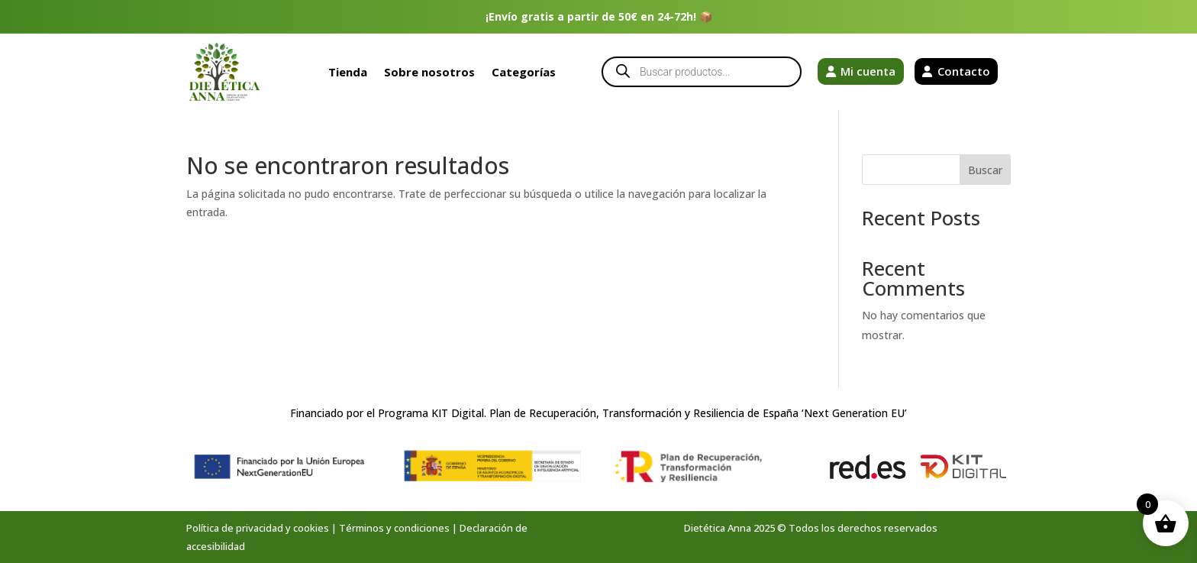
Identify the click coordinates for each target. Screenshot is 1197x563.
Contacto (963, 71)
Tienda (347, 71)
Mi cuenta (867, 71)
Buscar (985, 170)
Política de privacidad (234, 528)
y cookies (307, 528)
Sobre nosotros (429, 71)
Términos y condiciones (394, 528)
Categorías (524, 71)
